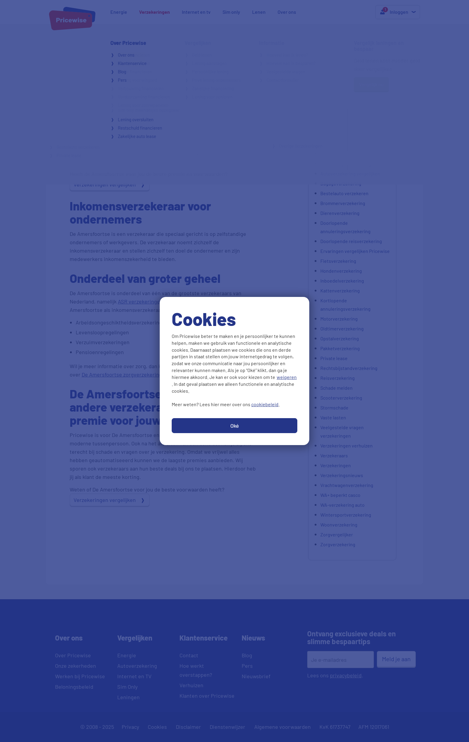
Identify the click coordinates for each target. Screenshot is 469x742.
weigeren (287, 377)
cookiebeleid (264, 404)
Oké (234, 425)
